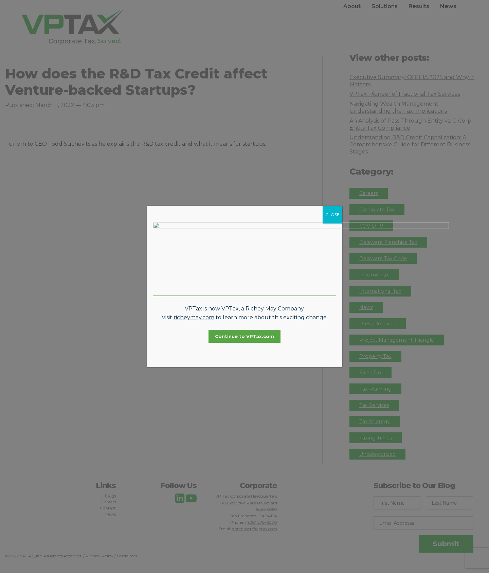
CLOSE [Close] (332, 227)
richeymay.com (194, 305)
